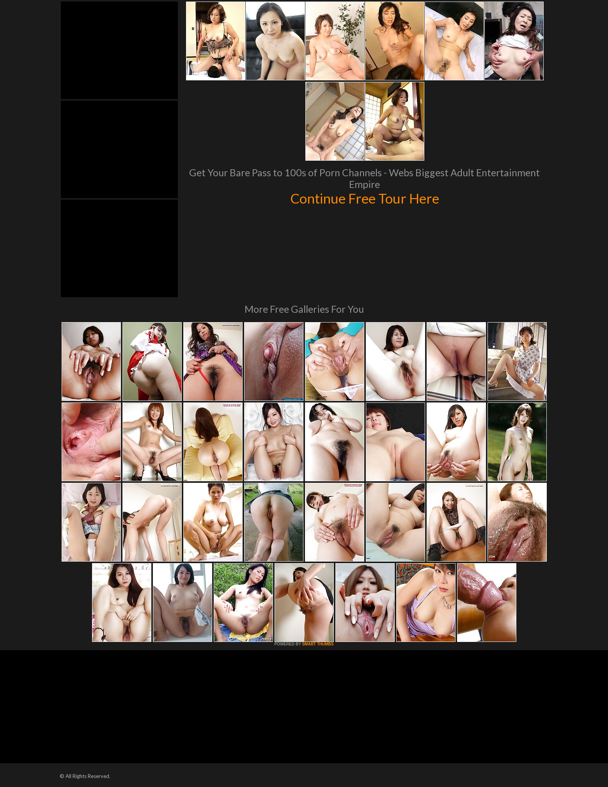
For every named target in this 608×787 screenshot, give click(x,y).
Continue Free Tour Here (364, 198)
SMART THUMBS (317, 644)
